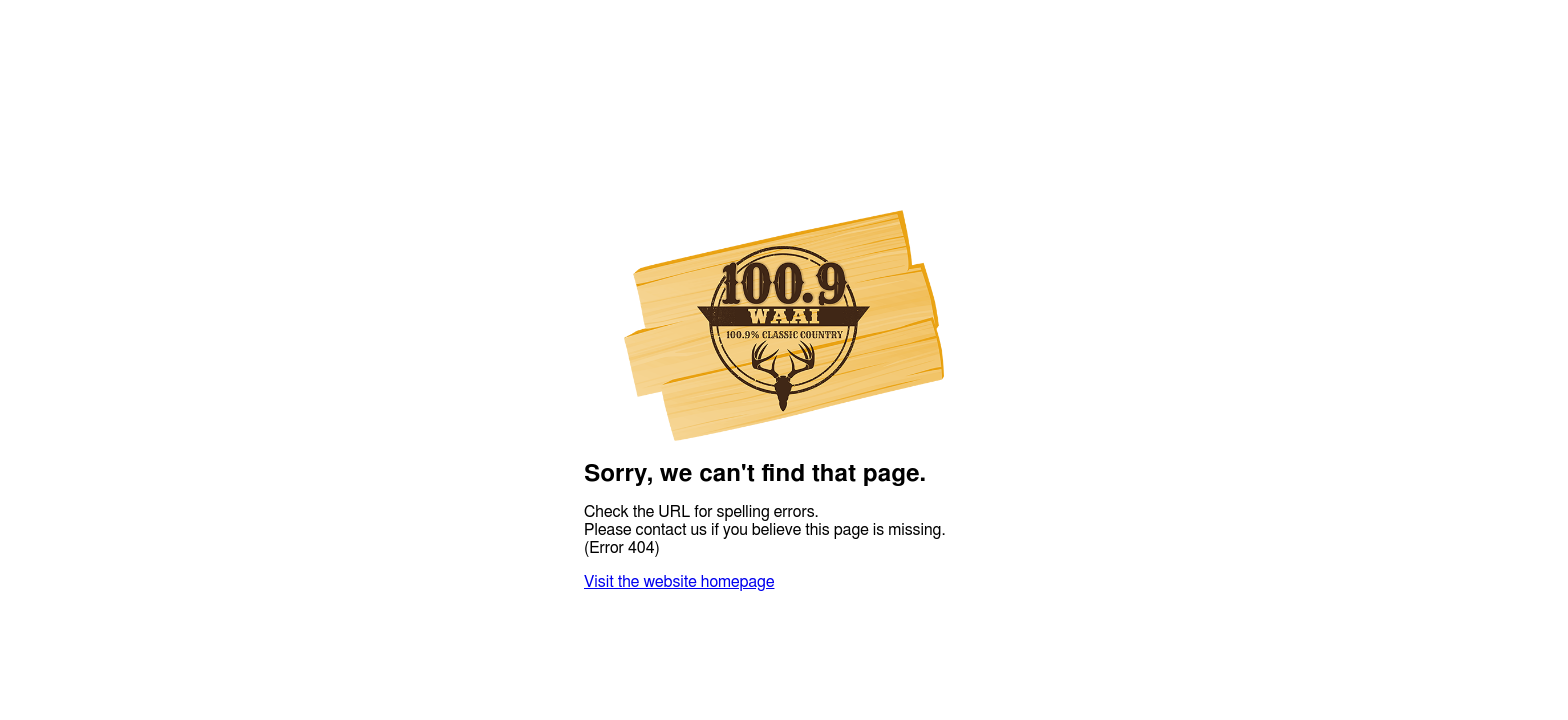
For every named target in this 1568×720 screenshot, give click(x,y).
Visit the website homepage (679, 582)
